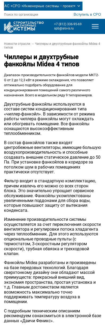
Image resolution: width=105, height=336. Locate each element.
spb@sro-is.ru (64, 28)
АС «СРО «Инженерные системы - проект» (43, 6)
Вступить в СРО (87, 14)
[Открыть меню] (95, 26)
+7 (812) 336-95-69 (68, 24)
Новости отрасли (17, 44)
